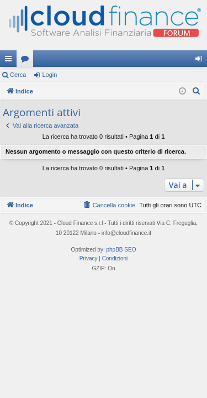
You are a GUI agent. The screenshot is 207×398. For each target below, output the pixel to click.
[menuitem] (196, 91)
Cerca (18, 74)
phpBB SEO (121, 250)
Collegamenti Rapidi (10, 61)
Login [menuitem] (201, 61)
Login (49, 74)
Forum (27, 61)
